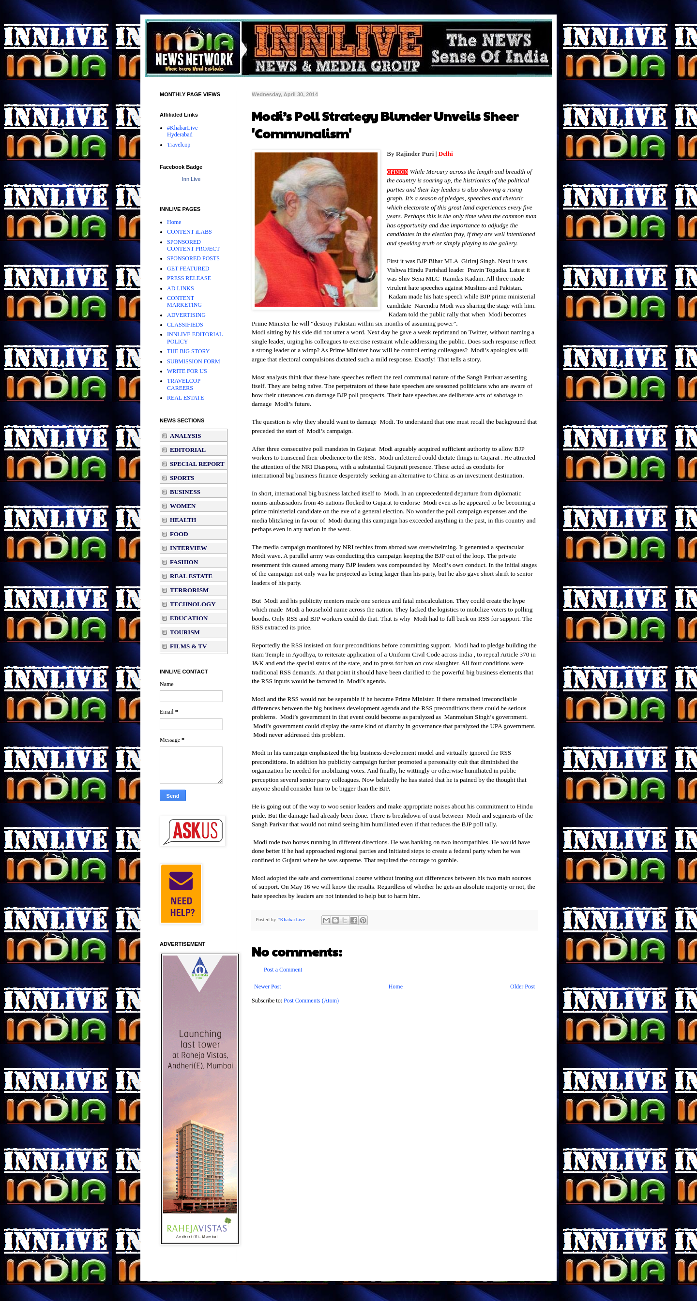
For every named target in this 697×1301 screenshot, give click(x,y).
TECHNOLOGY (193, 604)
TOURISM (185, 632)
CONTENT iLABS (189, 231)
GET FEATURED (188, 268)
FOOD (179, 534)
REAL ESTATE (185, 397)
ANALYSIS (185, 435)
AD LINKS (180, 288)
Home (396, 986)
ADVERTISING (186, 315)
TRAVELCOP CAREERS (183, 384)
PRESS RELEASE (189, 278)
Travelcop (178, 144)
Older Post (522, 986)
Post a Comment (283, 969)
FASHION (184, 562)
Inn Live (191, 179)
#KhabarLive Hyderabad (182, 131)
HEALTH (183, 519)
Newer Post (267, 986)
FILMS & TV (188, 646)
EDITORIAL (188, 449)
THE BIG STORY (188, 351)
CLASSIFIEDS (185, 324)
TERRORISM (189, 590)
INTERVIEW (188, 548)
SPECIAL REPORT (197, 463)
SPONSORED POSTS (193, 258)
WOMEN (183, 505)
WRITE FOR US (187, 371)
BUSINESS (185, 491)
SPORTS (182, 477)
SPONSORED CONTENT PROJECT (193, 245)
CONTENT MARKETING (184, 301)
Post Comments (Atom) (311, 1000)
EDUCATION (189, 618)
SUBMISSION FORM (193, 361)
